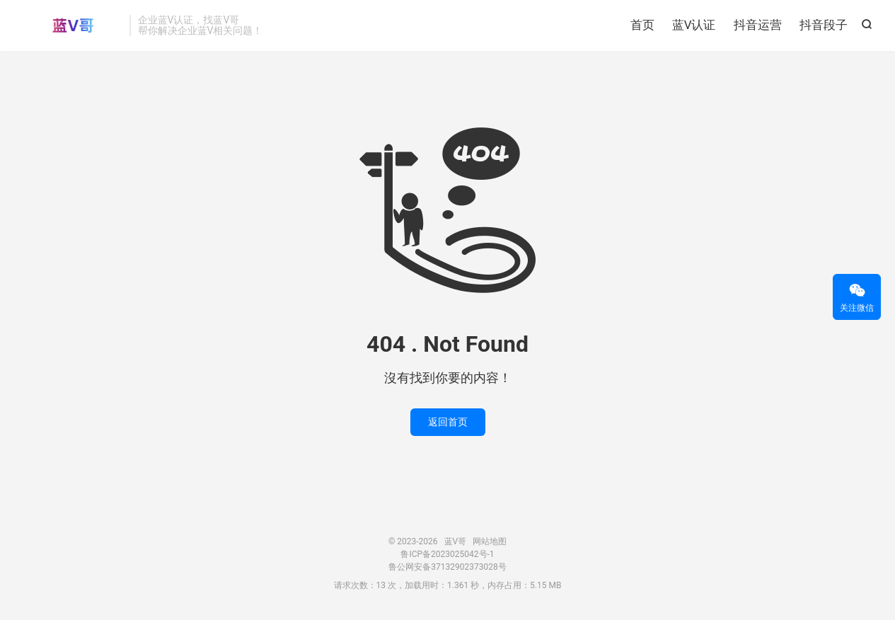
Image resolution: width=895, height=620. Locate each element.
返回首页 (448, 421)
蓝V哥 (72, 25)
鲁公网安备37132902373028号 (447, 567)
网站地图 (490, 541)
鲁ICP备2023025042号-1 (447, 554)
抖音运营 (758, 25)
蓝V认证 (694, 25)
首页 (642, 25)
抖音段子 (823, 25)
